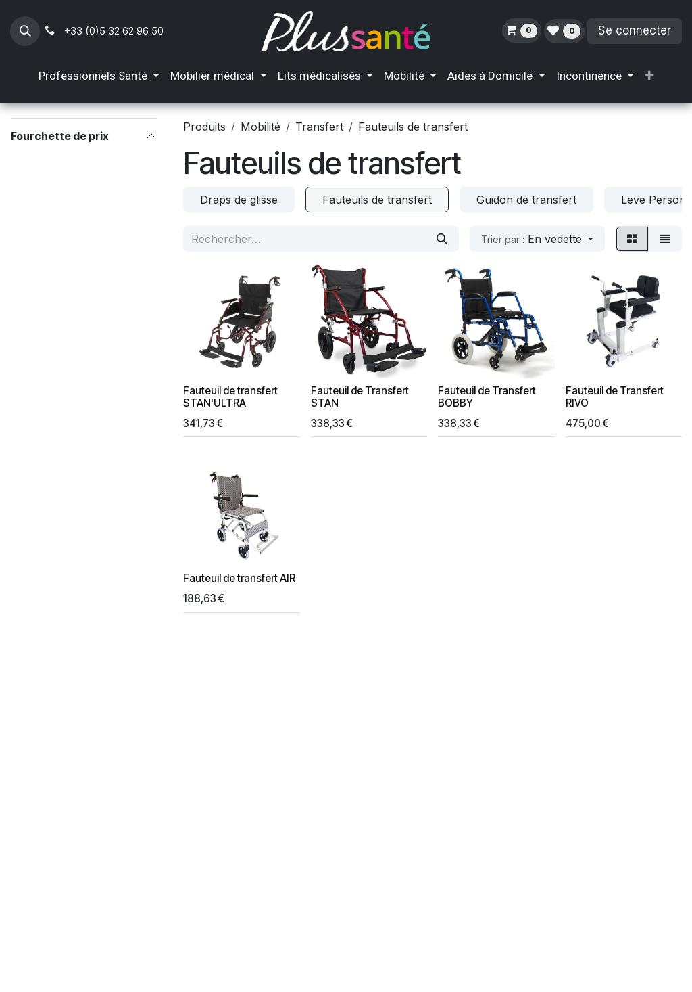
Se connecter (634, 30)
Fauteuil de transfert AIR (239, 578)
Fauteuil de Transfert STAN (360, 396)
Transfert (319, 126)
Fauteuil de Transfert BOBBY (487, 396)
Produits (204, 126)
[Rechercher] (442, 239)
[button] (25, 31)
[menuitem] (99, 76)
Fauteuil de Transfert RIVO (615, 396)
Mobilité (260, 126)
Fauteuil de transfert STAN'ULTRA (230, 396)
